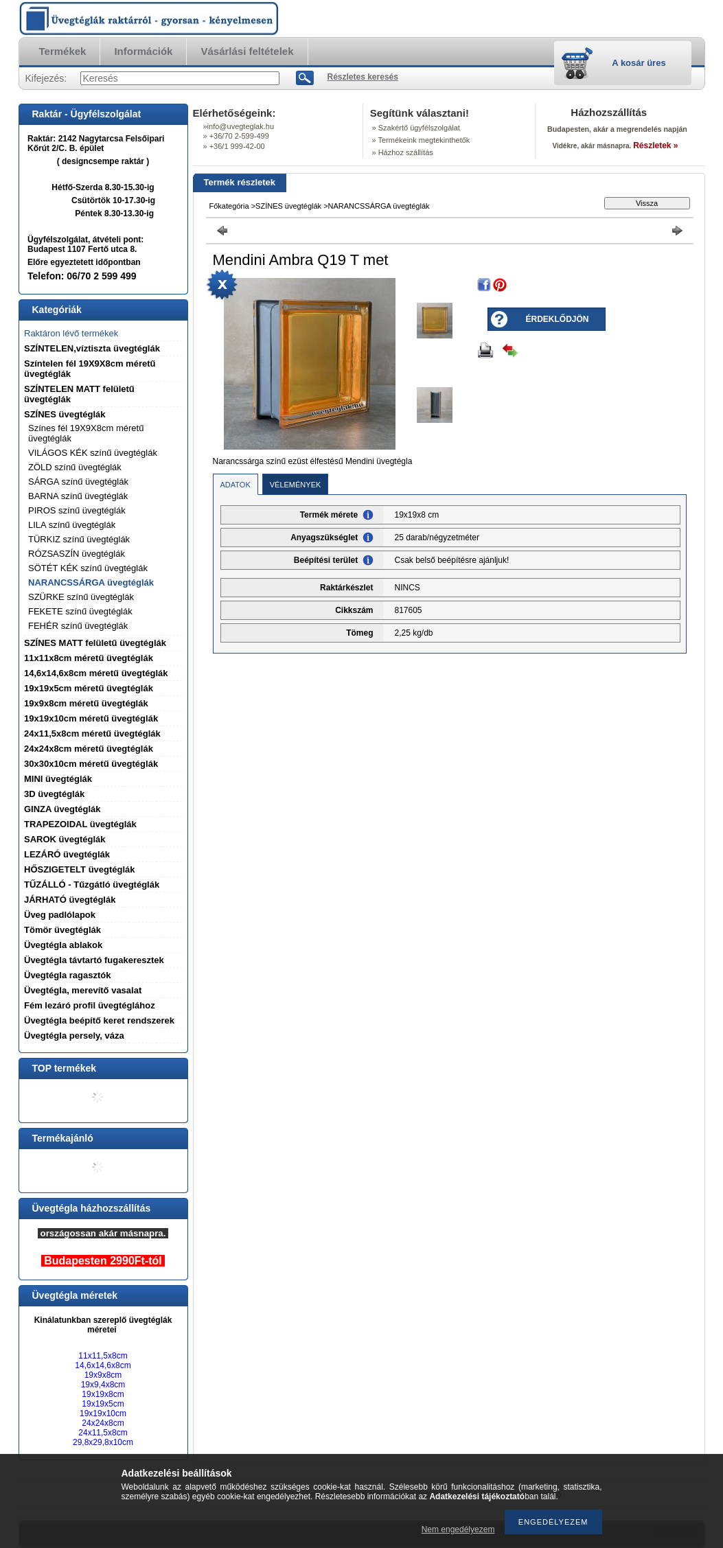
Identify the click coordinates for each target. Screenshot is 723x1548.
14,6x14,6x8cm (102, 1365)
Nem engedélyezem (458, 1529)
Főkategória (229, 206)
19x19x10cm (103, 1413)
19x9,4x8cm (103, 1384)
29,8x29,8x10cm (103, 1442)
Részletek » (655, 145)
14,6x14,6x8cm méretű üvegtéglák (96, 673)
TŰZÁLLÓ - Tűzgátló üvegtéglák (91, 884)
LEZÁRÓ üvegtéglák (67, 854)
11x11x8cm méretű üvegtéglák (88, 658)
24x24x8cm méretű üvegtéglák (88, 748)
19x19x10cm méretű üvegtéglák (91, 718)
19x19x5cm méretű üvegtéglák (88, 688)
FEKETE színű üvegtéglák (80, 611)
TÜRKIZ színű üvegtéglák (79, 539)
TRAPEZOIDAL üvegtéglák (80, 824)
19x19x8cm (103, 1394)
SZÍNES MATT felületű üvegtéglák (95, 643)
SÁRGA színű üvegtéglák (78, 481)
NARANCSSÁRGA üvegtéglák (91, 582)
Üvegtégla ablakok (63, 945)
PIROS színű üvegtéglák (77, 510)
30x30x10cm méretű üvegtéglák (91, 764)
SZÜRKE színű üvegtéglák (81, 597)
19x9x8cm (103, 1375)
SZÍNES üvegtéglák (64, 414)
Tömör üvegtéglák (62, 930)
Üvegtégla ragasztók (67, 975)
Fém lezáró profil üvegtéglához (89, 1005)
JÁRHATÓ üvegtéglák (69, 899)
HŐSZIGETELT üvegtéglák (79, 869)
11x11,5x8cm (102, 1356)
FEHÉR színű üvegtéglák (78, 626)
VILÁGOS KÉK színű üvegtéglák (92, 453)
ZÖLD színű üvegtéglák (75, 467)
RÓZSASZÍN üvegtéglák (76, 553)
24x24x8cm (103, 1423)
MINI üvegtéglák (58, 779)
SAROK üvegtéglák (64, 839)
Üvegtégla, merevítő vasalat (82, 990)
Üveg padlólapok (59, 915)
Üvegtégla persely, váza (74, 1035)
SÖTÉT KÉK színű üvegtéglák (88, 568)
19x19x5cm (103, 1404)
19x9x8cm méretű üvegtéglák (86, 703)
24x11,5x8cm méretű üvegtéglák (92, 733)
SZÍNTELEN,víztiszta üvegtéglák (92, 348)
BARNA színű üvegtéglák (78, 496)
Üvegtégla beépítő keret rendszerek (99, 1020)
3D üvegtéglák (54, 794)
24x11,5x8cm (102, 1432)
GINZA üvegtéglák (62, 809)
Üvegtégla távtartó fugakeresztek (94, 960)
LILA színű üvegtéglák (71, 525)
